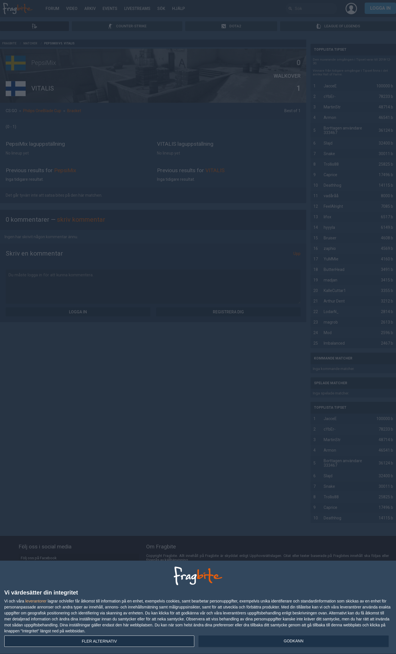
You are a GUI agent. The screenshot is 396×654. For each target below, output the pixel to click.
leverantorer (36, 601)
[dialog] (198, 607)
